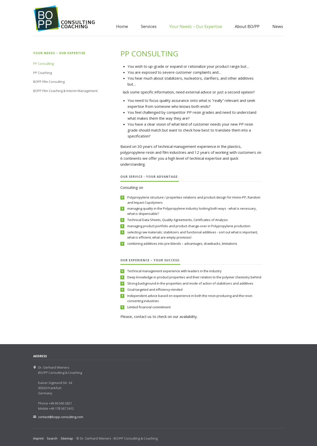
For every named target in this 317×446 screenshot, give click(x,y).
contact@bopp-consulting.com (60, 417)
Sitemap (67, 438)
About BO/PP (247, 26)
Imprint (38, 438)
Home (122, 26)
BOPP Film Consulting (49, 81)
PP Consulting (43, 63)
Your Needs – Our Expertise (195, 26)
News (277, 26)
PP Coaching (42, 72)
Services (149, 26)
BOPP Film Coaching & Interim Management (65, 91)
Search (52, 438)
